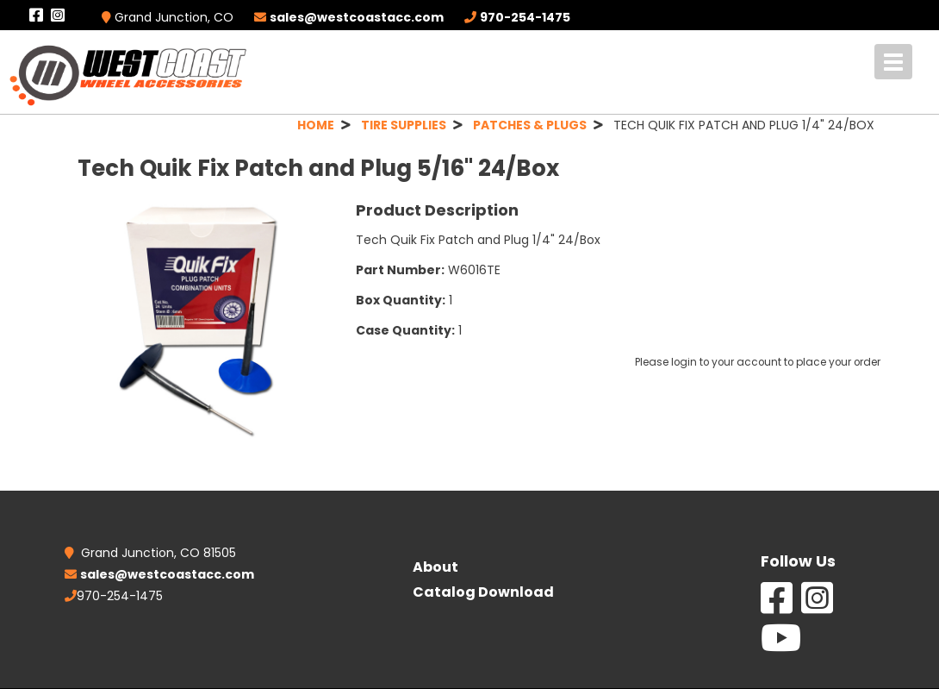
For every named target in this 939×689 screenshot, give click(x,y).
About (435, 567)
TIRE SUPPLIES (403, 125)
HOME (315, 125)
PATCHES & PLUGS (530, 125)
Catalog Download (483, 592)
